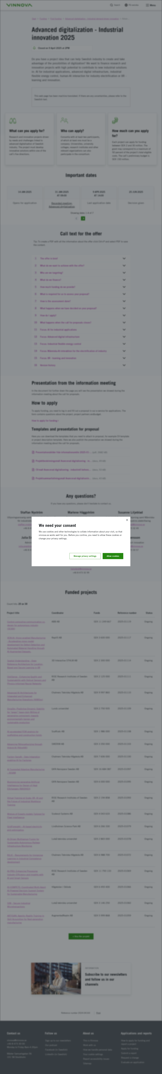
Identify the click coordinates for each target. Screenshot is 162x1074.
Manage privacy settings (85, 556)
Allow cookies (113, 556)
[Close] (127, 520)
